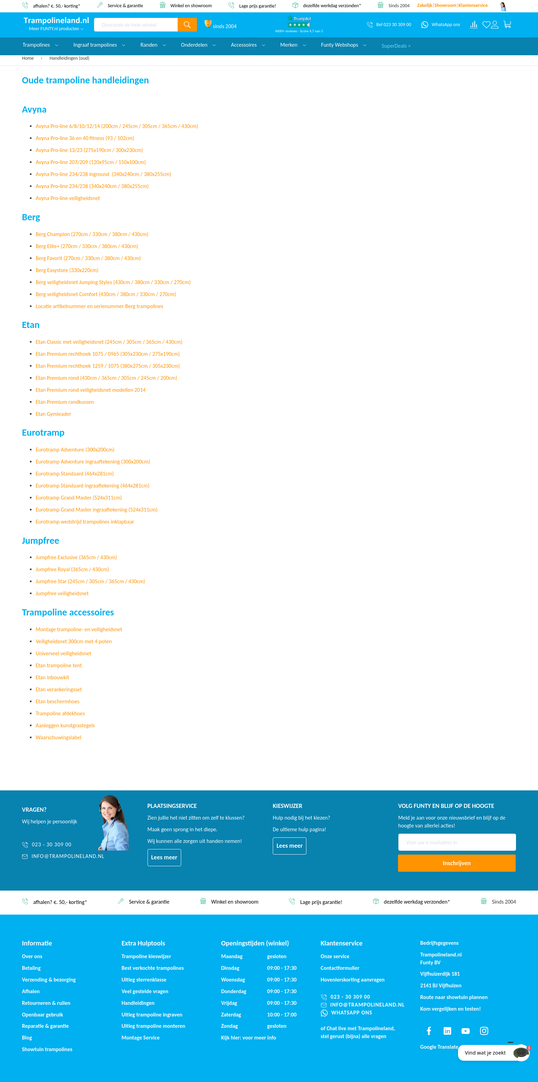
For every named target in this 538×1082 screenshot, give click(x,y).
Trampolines (40, 45)
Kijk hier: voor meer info (248, 1037)
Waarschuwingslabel (58, 737)
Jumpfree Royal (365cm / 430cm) (72, 569)
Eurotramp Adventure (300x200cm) (75, 449)
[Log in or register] (495, 24)
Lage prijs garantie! (257, 6)
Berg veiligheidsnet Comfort (67, 294)
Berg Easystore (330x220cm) (67, 270)
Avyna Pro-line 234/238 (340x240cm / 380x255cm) (92, 186)
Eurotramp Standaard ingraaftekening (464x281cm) (93, 485)
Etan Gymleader (53, 414)
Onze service (335, 956)
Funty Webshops (343, 45)
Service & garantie (125, 5)
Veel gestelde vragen (144, 991)
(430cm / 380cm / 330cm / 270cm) (137, 294)
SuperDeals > (396, 45)
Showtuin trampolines (47, 1049)
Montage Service (140, 1037)
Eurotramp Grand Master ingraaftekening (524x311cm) (96, 509)
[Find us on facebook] (428, 1030)
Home (28, 58)
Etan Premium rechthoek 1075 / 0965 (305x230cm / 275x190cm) (108, 354)
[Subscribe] (457, 863)
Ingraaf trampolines (99, 45)
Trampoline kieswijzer (146, 956)
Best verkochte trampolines (152, 968)
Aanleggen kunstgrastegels (65, 725)
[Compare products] (473, 24)
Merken (293, 45)
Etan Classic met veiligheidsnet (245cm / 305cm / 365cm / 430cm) (109, 342)
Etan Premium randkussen (65, 402)
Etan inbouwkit (52, 677)
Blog (27, 1037)
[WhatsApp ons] (440, 25)
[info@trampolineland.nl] (63, 856)
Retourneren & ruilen (46, 1003)
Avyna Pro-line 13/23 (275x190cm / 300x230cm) (89, 150)
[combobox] (136, 25)
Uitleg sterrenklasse (143, 979)
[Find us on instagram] (484, 1030)
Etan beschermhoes (58, 701)
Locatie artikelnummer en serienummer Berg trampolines (99, 306)
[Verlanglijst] (486, 24)
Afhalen (31, 991)
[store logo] (56, 21)
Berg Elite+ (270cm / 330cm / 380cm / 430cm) (87, 246)
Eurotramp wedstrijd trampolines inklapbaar (85, 521)
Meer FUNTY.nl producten (56, 29)
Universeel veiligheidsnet (63, 653)
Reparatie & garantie (45, 1026)
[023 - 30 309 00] (63, 845)
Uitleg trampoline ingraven (151, 1014)
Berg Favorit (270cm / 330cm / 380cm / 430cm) (88, 258)
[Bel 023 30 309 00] (389, 25)
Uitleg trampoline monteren (153, 1026)
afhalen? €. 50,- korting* (56, 6)
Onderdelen (198, 45)
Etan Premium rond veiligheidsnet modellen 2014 (90, 390)
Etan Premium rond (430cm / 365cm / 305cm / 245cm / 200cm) (106, 378)
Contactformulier (340, 968)
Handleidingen (137, 1003)
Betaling (31, 968)
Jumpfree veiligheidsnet (62, 593)
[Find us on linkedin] (447, 1030)
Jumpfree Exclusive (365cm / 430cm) (76, 557)
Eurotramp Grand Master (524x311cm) (79, 497)
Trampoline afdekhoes (60, 713)
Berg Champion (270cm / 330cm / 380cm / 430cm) (92, 234)
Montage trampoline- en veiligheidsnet (79, 629)
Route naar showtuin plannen (454, 997)
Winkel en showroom (191, 5)
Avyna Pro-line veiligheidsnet (68, 198)
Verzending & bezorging (49, 979)
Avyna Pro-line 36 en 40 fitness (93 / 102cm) (85, 138)
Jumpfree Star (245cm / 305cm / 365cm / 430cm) (90, 581)
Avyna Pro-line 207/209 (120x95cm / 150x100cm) (91, 162)
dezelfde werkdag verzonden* (332, 6)
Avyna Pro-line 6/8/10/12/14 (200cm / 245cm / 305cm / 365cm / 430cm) (117, 126)
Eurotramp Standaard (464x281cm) (75, 473)
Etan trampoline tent (59, 665)
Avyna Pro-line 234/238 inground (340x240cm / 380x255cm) (103, 174)
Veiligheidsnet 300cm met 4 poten (74, 641)
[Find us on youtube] (465, 1030)
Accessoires (248, 45)
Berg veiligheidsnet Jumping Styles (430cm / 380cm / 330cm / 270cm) (113, 282)
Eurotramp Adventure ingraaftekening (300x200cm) (93, 461)
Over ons (32, 956)
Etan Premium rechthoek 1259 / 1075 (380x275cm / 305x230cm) (108, 366)
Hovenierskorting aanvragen (353, 979)
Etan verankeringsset (59, 689)
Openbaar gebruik (42, 1014)
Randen (153, 45)
